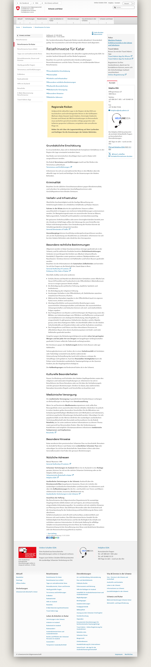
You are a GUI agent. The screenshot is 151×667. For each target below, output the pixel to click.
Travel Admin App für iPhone (120, 56)
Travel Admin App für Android (120, 59)
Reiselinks (51, 433)
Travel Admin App (52, 611)
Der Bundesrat (24, 3)
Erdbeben (49, 595)
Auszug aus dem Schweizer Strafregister (89, 613)
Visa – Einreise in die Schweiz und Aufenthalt (117, 578)
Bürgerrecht (80, 638)
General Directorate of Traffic (58, 229)
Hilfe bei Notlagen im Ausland (86, 589)
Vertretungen (30, 21)
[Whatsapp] (56, 537)
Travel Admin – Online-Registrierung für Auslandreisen (89, 628)
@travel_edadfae (118, 154)
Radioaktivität (51, 598)
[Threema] (54, 537)
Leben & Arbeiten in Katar (57, 21)
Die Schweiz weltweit (51, 3)
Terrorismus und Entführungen (59, 167)
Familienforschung (82, 616)
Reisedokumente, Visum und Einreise (58, 586)
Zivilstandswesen (82, 641)
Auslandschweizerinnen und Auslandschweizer (55, 632)
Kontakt (111, 83)
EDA (36, 3)
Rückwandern (50, 628)
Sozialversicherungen (83, 603)
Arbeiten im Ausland (53, 622)
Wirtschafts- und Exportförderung (118, 603)
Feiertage (19, 580)
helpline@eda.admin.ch (120, 110)
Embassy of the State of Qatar (58, 271)
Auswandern (50, 642)
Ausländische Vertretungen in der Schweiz (63, 494)
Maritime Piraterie (115, 40)
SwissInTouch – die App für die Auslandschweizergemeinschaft (87, 648)
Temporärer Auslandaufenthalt (56, 645)
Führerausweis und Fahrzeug (86, 586)
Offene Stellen (20, 583)
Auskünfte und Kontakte (115, 582)
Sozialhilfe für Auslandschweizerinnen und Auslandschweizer (90, 593)
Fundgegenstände (82, 606)
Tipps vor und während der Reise (56, 583)
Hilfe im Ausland (51, 601)
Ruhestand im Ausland (53, 625)
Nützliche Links (81, 632)
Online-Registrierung (117, 75)
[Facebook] (47, 537)
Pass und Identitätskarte (84, 580)
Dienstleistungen (73, 21)
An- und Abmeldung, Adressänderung (89, 577)
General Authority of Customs (58, 269)
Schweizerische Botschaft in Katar (60, 475)
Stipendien (80, 619)
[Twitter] (50, 537)
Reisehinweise (42, 21)
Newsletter (19, 577)
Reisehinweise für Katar (54, 577)
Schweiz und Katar (106, 21)
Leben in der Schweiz (113, 585)
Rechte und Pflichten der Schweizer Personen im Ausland (57, 637)
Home (18, 27)
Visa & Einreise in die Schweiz (89, 21)
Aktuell (20, 21)
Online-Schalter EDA (47, 548)
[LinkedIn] (52, 537)
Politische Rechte (82, 583)
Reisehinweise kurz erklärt (54, 580)
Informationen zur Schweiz (115, 588)
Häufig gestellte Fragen (53, 589)
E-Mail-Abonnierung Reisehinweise (57, 608)
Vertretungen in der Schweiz (55, 619)
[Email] (58, 537)
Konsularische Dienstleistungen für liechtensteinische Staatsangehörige (88, 623)
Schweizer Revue (82, 635)
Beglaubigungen (82, 597)
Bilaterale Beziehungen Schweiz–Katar (119, 600)
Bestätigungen (81, 600)
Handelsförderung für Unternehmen (88, 644)
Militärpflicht (81, 610)
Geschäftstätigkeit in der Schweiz (117, 591)
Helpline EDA (52, 478)
